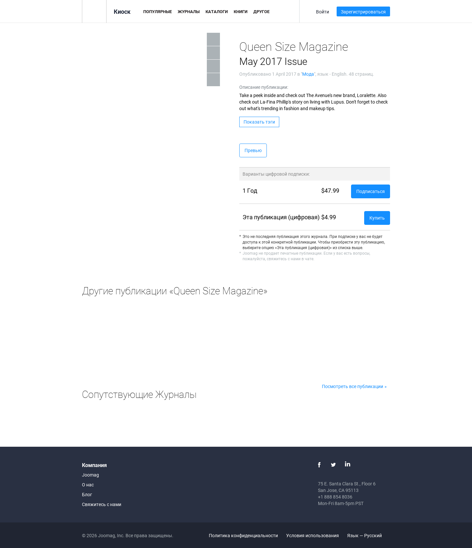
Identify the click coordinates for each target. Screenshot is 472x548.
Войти (322, 12)
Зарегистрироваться (363, 12)
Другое (261, 11)
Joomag (90, 475)
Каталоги (217, 11)
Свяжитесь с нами (101, 504)
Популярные (157, 11)
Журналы (189, 11)
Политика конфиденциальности (243, 535)
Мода (308, 74)
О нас (88, 484)
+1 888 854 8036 (335, 497)
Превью (253, 150)
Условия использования (312, 535)
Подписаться (370, 191)
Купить (377, 218)
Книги (240, 11)
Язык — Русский (368, 535)
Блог (87, 494)
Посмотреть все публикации (352, 386)
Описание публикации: (263, 87)
